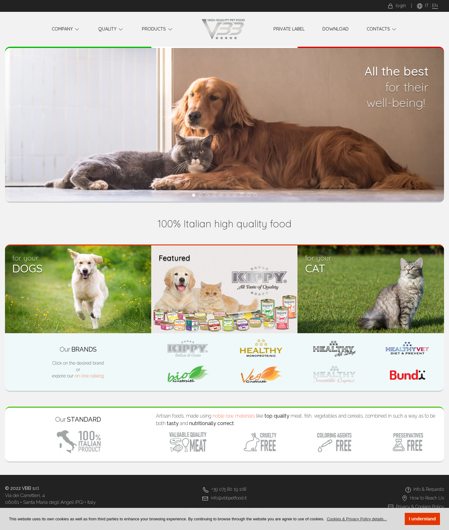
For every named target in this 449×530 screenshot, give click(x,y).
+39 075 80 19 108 (228, 489)
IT (427, 5)
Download (335, 29)
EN (435, 5)
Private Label (289, 29)
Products (157, 29)
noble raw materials (234, 416)
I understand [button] (422, 518)
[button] (357, 519)
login (397, 5)
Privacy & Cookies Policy (420, 506)
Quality (111, 29)
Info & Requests (428, 489)
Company (66, 29)
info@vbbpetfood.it (229, 497)
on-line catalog (89, 375)
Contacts (382, 29)
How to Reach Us (427, 497)
